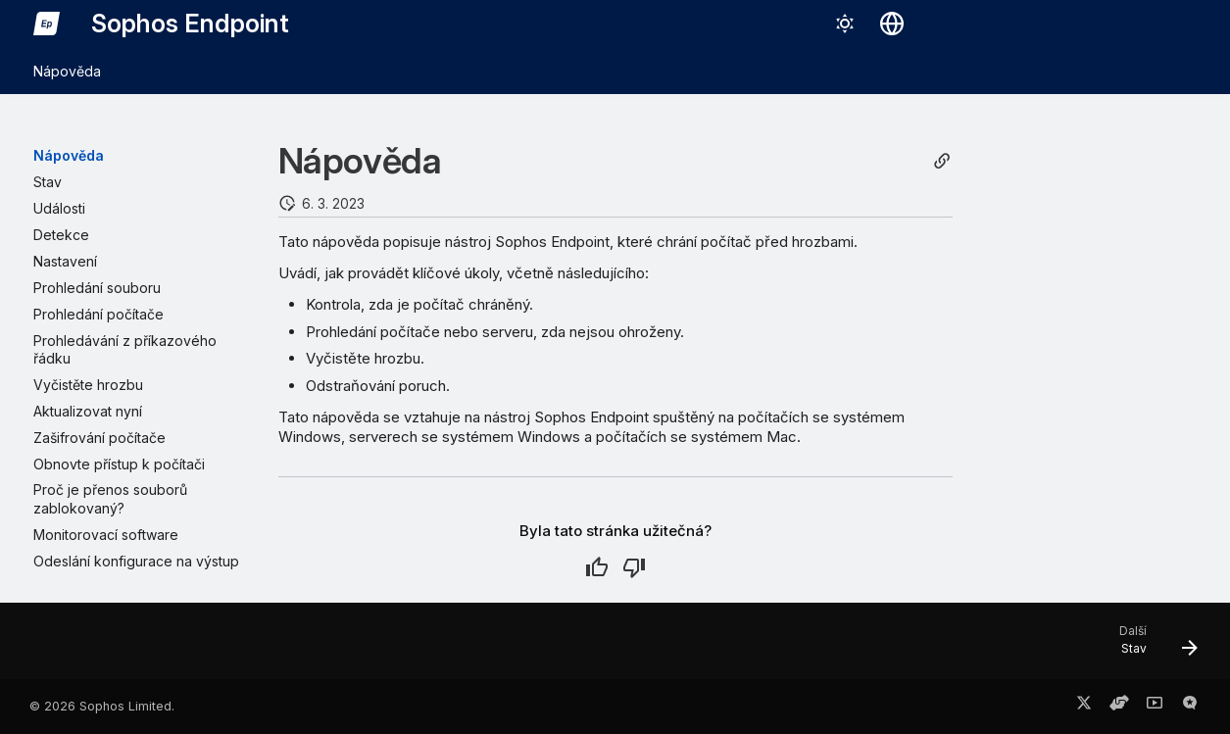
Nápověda (67, 71)
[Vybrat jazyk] (891, 23)
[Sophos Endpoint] (47, 23)
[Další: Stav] (1150, 646)
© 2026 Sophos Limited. (101, 706)
